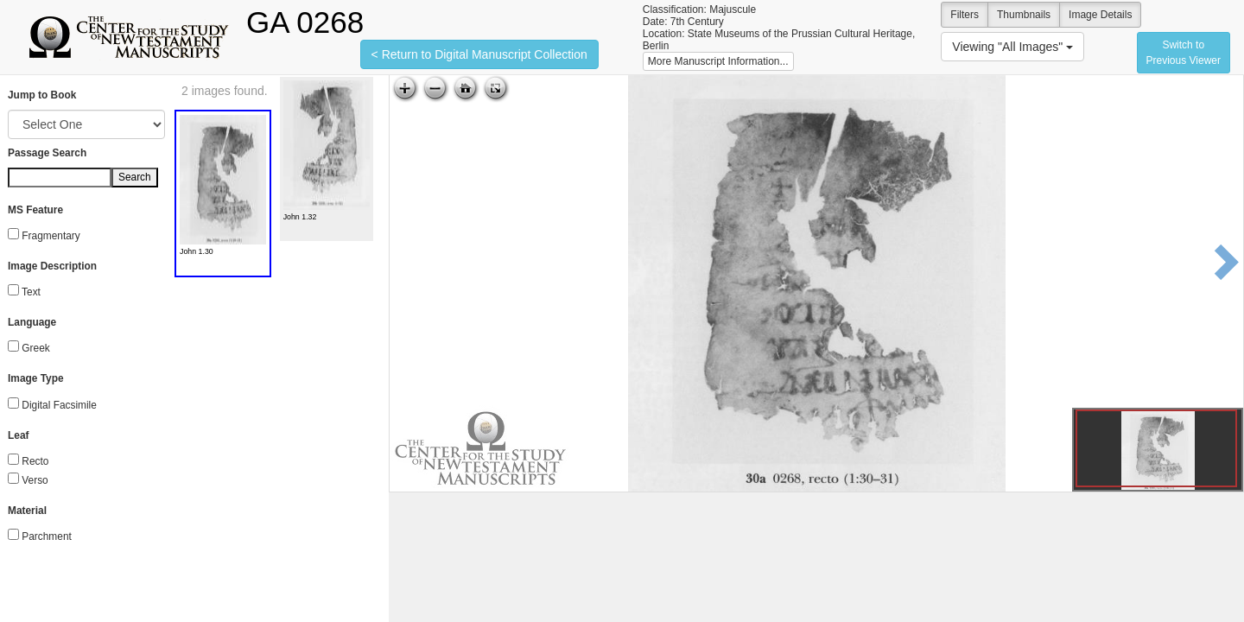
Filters (964, 15)
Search (134, 177)
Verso (35, 480)
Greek (35, 348)
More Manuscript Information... (718, 61)
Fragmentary (50, 236)
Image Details (1100, 15)
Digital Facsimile (59, 405)
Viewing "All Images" (1012, 47)
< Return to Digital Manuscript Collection (479, 54)
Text (31, 292)
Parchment (47, 536)
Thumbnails (1023, 15)
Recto (35, 461)
